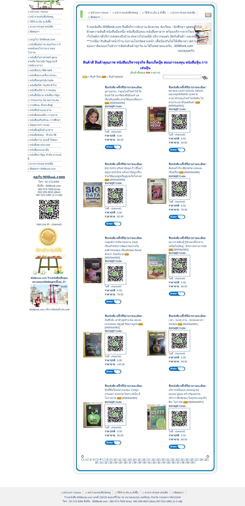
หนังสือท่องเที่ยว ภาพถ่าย (42, 115)
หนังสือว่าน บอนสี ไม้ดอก (43, 139)
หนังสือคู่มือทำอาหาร (40, 130)
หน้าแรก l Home (38, 11)
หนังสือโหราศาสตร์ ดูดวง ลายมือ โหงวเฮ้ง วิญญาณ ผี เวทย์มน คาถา (42, 61)
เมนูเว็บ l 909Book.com (41, 39)
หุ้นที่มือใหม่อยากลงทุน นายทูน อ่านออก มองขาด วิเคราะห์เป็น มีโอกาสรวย (122, 394)
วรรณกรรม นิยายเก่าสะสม (43, 100)
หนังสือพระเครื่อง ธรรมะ (42, 75)
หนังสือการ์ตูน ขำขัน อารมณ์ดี (44, 156)
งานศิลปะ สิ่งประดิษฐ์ (40, 105)
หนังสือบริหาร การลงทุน (42, 90)
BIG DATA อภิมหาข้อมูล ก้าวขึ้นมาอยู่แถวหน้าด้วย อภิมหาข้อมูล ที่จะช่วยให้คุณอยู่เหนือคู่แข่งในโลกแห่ (123, 172)
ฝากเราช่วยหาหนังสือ (40, 26)
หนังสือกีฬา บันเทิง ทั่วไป (42, 85)
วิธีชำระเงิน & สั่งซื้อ (39, 21)
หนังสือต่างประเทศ (39, 144)
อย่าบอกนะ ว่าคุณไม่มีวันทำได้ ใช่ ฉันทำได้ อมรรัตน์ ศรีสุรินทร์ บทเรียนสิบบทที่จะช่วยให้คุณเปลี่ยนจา (123, 95)
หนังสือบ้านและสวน (39, 110)
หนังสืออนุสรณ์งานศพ (41, 80)
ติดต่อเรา (34, 31)
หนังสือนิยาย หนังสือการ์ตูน (44, 95)
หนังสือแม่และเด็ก (38, 149)
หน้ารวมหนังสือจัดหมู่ (41, 16)
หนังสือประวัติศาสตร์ (40, 70)
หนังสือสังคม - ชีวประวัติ (42, 135)
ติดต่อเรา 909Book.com (42, 168)
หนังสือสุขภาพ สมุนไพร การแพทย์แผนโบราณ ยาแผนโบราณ (44, 48)
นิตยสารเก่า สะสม (39, 125)
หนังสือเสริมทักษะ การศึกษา (44, 120)
